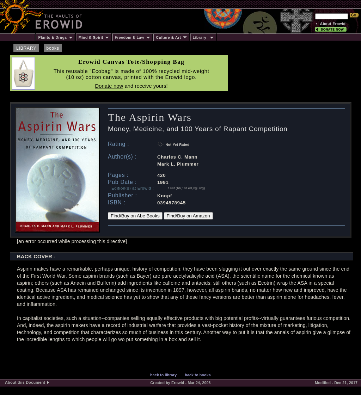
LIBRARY (26, 48)
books (53, 48)
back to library (163, 375)
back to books (198, 375)
